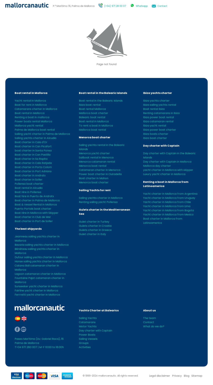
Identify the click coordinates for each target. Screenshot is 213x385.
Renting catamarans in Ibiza (161, 113)
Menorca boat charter (94, 137)
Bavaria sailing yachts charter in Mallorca (42, 245)
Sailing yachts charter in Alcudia (35, 138)
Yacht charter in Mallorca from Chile (167, 202)
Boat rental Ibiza (154, 109)
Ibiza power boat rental (158, 117)
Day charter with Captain (161, 146)
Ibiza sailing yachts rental (159, 105)
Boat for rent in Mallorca (31, 105)
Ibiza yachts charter (157, 93)
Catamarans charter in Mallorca (36, 109)
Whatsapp (142, 6)
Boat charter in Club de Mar (33, 217)
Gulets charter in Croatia (95, 226)
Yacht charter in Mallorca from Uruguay (169, 198)
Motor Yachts (88, 326)
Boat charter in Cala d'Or (31, 142)
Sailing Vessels (88, 339)
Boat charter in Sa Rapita (31, 159)
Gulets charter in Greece (95, 230)
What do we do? (153, 326)
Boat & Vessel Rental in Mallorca (36, 204)
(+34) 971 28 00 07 (115, 6)
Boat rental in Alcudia (28, 188)
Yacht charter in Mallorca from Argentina (170, 194)
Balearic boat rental (92, 117)
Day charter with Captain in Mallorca (167, 162)
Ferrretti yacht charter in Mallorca (37, 295)
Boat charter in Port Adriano (33, 171)
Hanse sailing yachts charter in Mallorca (41, 261)
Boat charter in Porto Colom (33, 167)
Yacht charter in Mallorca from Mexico (168, 214)
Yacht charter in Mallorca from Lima (166, 206)
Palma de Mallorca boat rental (35, 130)
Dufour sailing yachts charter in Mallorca (41, 257)
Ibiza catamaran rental (158, 121)
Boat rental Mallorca (92, 109)
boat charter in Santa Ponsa (33, 150)
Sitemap (196, 376)
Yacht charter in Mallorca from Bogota (168, 210)
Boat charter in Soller (28, 180)
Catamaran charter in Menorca (99, 170)
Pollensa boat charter (29, 184)
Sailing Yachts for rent (95, 190)
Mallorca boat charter (93, 113)
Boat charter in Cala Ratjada (33, 163)
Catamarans (87, 322)
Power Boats (87, 335)
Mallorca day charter (157, 166)
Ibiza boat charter (155, 138)
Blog (186, 376)
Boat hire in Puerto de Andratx (34, 196)
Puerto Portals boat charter (33, 209)
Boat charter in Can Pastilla (32, 155)
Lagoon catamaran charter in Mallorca (40, 274)
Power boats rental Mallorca (33, 121)
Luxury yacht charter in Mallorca (164, 174)
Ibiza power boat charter (159, 130)
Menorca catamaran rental (97, 162)
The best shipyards (28, 229)
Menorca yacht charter (94, 153)
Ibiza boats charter (155, 134)
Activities (85, 347)
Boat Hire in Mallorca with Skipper (36, 213)
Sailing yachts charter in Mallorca (100, 198)
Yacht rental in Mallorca (30, 101)
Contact (162, 6)
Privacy (177, 376)
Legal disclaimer (159, 376)
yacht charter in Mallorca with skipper (168, 170)
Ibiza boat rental (90, 105)
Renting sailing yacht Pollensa (98, 202)
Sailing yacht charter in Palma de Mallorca (42, 134)
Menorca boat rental (92, 166)
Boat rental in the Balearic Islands (103, 93)
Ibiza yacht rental (154, 126)
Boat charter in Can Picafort (33, 146)
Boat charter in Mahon (93, 178)
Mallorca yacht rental (29, 126)
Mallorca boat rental (92, 130)
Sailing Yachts (88, 318)
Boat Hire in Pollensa (28, 192)
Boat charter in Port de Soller (34, 221)
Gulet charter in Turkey (94, 222)
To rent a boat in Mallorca (96, 126)
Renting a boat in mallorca (32, 117)
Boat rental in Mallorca (31, 93)
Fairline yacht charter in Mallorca (36, 290)
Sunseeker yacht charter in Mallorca (38, 286)
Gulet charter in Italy (92, 234)
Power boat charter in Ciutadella (100, 174)
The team (149, 318)
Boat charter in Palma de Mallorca (37, 200)
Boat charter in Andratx (30, 175)
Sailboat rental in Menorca (96, 157)
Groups (84, 343)
